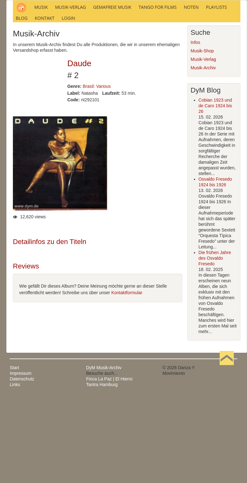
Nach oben (226, 452)
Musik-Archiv (203, 153)
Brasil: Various (97, 171)
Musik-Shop (202, 136)
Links (15, 469)
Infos (195, 127)
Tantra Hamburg (102, 469)
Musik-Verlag (203, 144)
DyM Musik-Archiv (104, 452)
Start (14, 452)
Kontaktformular (126, 377)
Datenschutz (22, 464)
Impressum (20, 458)
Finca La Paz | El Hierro (109, 464)
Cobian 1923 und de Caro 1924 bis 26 (215, 191)
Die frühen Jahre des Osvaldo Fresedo (215, 343)
